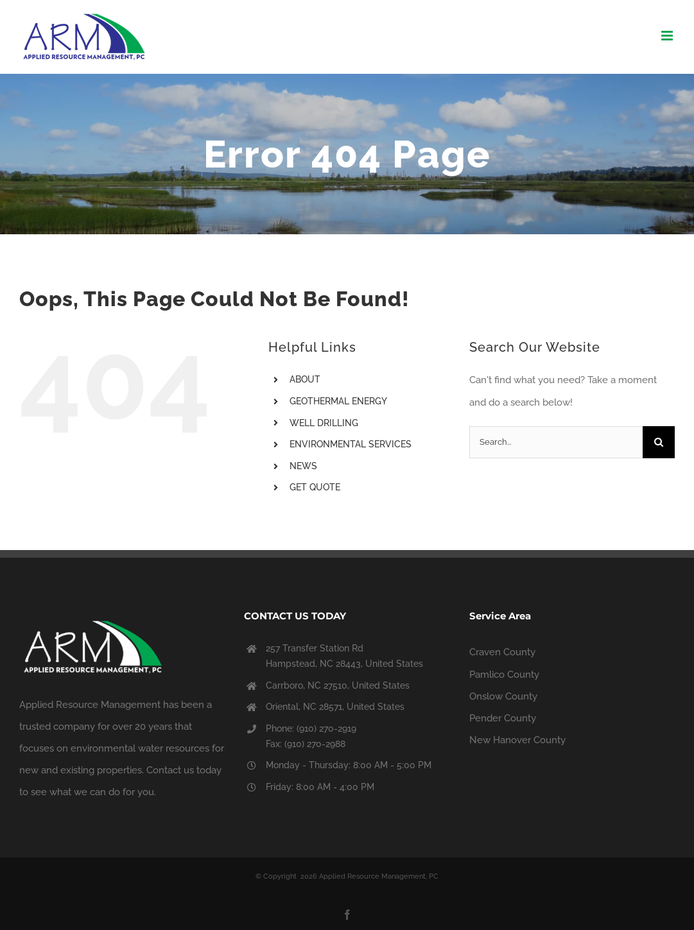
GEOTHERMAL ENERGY (338, 401)
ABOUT (305, 379)
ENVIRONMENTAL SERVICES (351, 444)
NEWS (303, 466)
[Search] (659, 442)
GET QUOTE (315, 487)
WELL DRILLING (324, 423)
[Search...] (556, 442)
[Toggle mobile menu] (668, 35)
